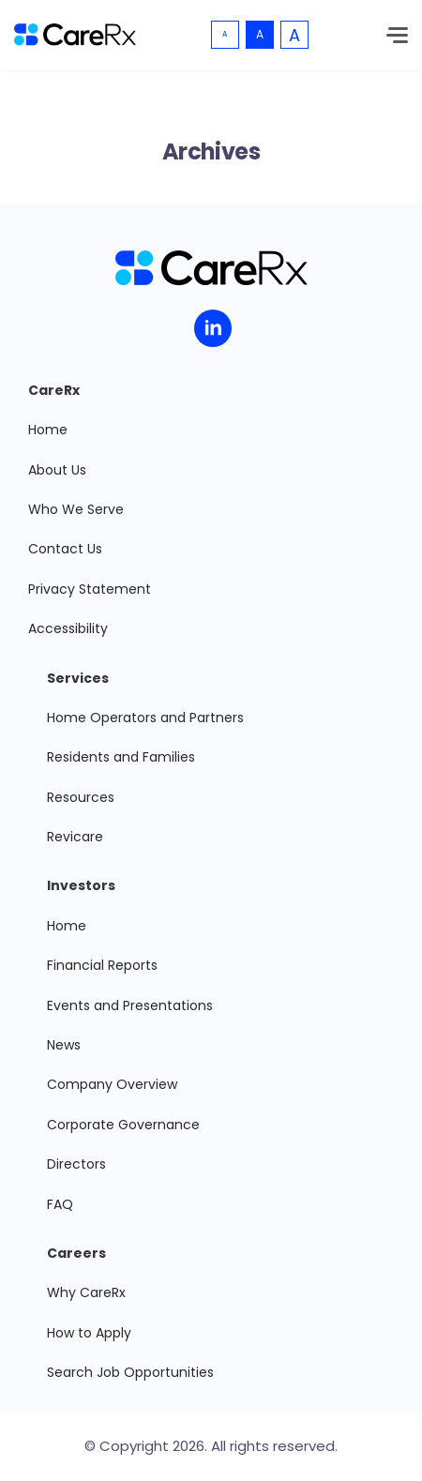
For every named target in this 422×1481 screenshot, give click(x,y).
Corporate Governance (123, 1124)
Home (48, 429)
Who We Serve (76, 509)
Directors (76, 1164)
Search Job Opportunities (130, 1372)
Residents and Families (121, 757)
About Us (57, 470)
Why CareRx (86, 1292)
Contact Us (65, 548)
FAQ (60, 1204)
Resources (80, 797)
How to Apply (89, 1332)
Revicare (75, 836)
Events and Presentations (130, 1005)
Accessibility (68, 628)
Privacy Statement (89, 589)
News (64, 1044)
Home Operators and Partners (145, 717)
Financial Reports (102, 965)
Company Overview (112, 1084)
